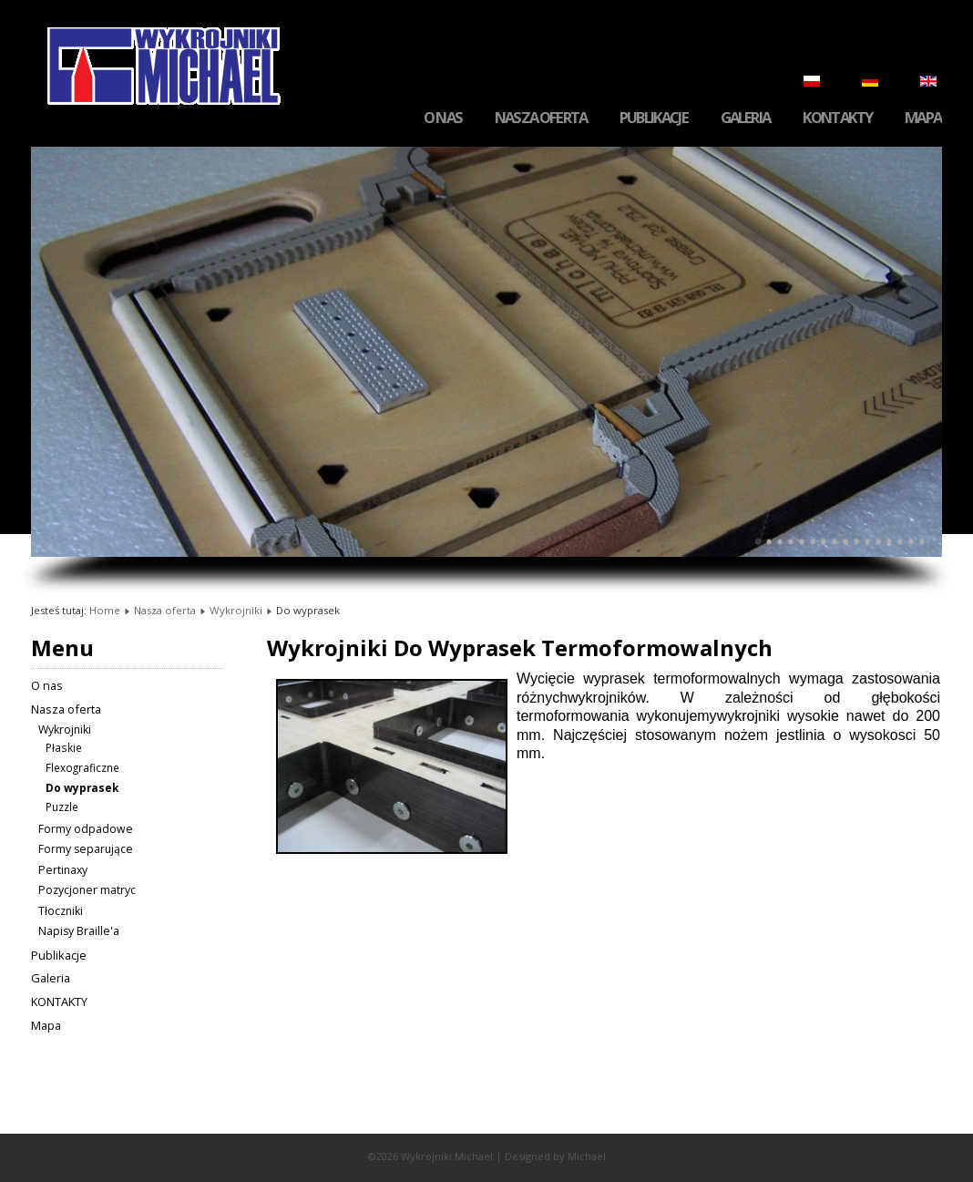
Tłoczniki (60, 911)
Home (104, 610)
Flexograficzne (82, 767)
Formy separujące (85, 849)
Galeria (745, 118)
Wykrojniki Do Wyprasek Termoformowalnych (520, 647)
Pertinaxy (62, 870)
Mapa (923, 118)
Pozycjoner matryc (87, 890)
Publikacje (654, 118)
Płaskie (64, 747)
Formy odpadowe (85, 829)
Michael (587, 1156)
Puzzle (62, 806)
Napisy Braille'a (78, 931)
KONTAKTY (837, 118)
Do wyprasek (82, 787)
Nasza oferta (541, 118)
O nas (443, 118)
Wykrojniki (236, 610)
